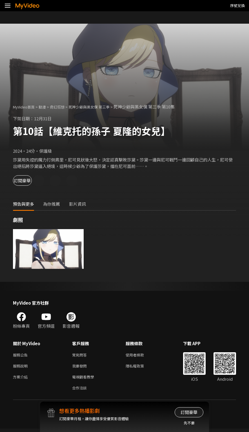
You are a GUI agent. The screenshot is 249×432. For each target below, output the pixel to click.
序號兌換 (237, 5)
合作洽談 (80, 391)
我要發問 (80, 367)
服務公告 (21, 355)
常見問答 (80, 355)
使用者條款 (139, 355)
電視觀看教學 (84, 379)
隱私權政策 (139, 367)
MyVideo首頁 (26, 107)
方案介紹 (21, 379)
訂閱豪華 (28, 180)
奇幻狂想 (63, 107)
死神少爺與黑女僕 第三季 (99, 107)
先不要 (189, 423)
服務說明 (21, 367)
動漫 (47, 107)
